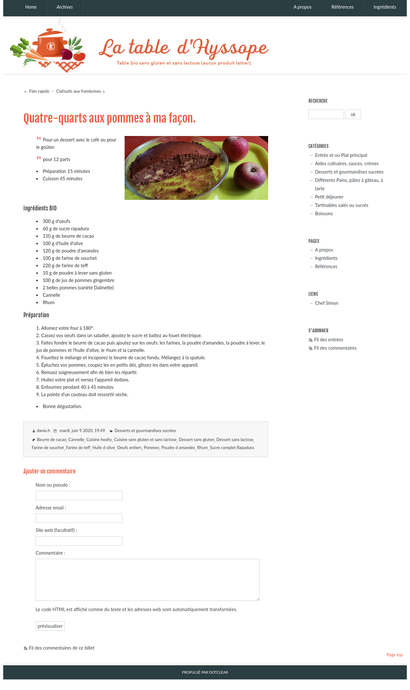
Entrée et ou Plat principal (341, 155)
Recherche (318, 101)
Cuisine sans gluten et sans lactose (145, 439)
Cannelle (76, 439)
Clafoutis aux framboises (78, 91)
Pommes (152, 447)
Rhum (202, 447)
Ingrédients (385, 7)
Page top (395, 654)
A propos (302, 7)
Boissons (324, 213)
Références (343, 7)
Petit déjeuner (329, 197)
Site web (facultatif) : (56, 530)
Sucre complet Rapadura (232, 447)
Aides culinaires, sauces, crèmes (347, 163)
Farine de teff (78, 447)
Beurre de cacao (51, 439)
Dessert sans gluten (196, 439)
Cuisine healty (99, 439)
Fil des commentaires (335, 348)
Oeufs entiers (129, 447)
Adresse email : (51, 507)
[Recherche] (326, 114)
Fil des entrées (328, 339)
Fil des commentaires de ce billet (61, 648)
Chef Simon (326, 303)
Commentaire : (50, 553)
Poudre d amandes (178, 447)
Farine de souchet (48, 447)
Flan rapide (38, 91)
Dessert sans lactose (235, 439)
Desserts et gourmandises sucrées (145, 430)
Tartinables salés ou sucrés (341, 205)
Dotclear (218, 672)
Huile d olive (103, 447)
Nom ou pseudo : (53, 485)
